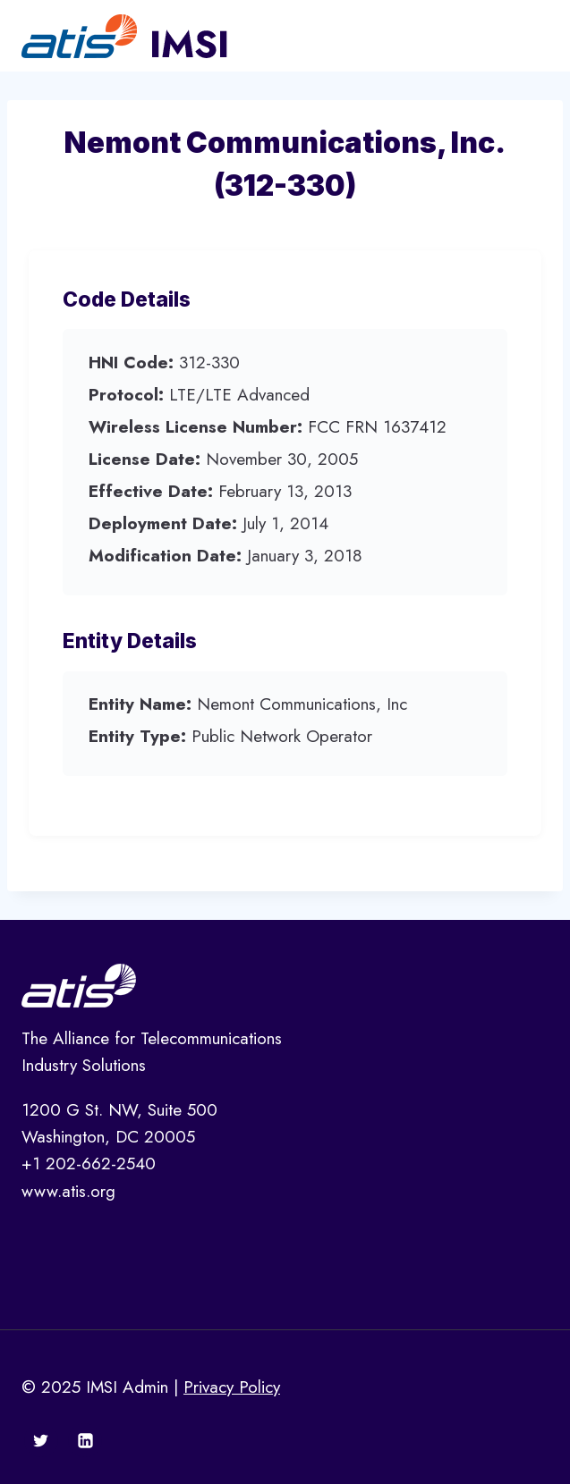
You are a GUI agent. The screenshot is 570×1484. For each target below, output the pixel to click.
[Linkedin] (85, 1440)
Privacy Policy (231, 1387)
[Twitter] (41, 1440)
